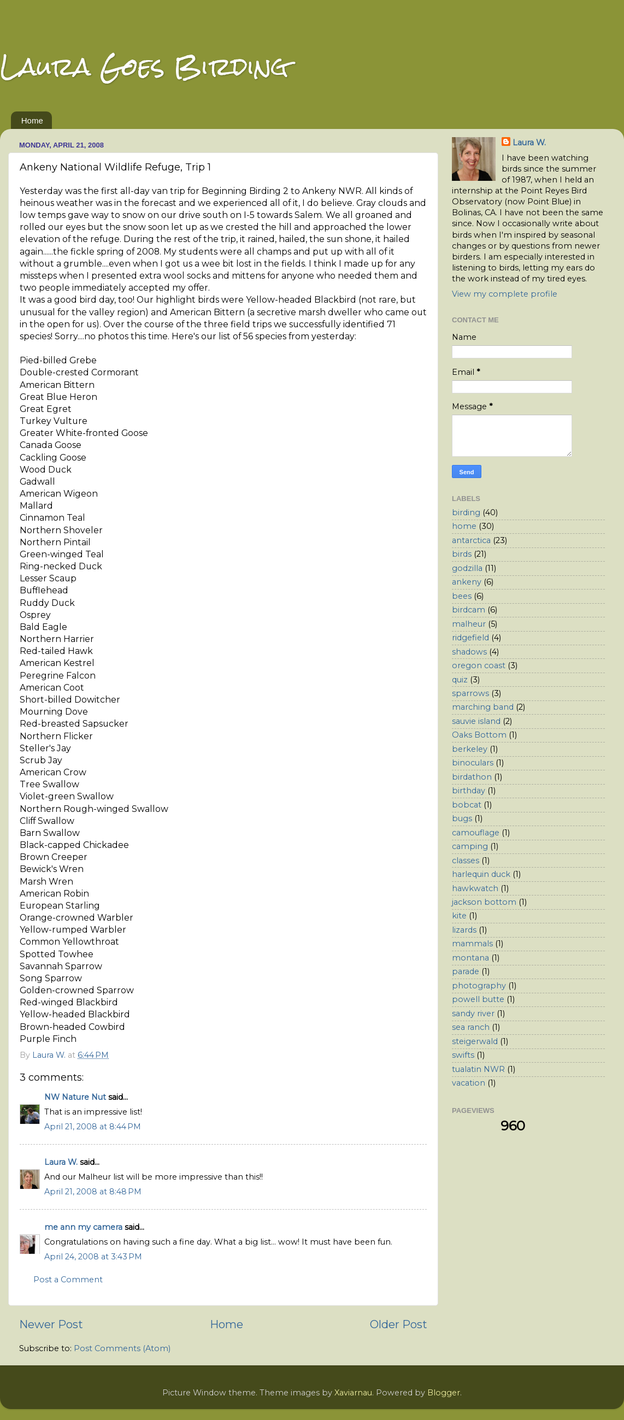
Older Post (398, 1324)
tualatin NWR (478, 1069)
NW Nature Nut (75, 1097)
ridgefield (470, 638)
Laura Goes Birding (144, 66)
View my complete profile (504, 294)
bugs (462, 818)
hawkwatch (475, 888)
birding (466, 512)
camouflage (475, 833)
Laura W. (61, 1162)
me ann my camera (83, 1227)
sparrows (470, 693)
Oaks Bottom (479, 735)
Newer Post (51, 1324)
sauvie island (476, 721)
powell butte (478, 999)
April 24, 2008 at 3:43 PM (93, 1257)
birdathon (472, 777)
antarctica (471, 540)
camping (470, 846)
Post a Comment (68, 1280)
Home (32, 120)
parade (465, 971)
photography (479, 986)
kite (459, 916)
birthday (468, 791)
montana (470, 958)
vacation (468, 1083)
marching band (483, 707)
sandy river (473, 1013)
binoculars (472, 763)
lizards (464, 930)
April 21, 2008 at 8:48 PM (93, 1192)
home (464, 526)
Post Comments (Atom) (122, 1348)
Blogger (443, 1393)
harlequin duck (481, 874)
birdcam (468, 610)
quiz (460, 680)
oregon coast (478, 665)
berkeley (469, 749)
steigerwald (475, 1041)
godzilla (467, 568)
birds (462, 554)
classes (465, 860)
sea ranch (471, 1027)
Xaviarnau (353, 1393)
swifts (463, 1055)
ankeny (466, 582)
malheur (469, 624)
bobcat (466, 805)
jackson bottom (484, 902)
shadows (469, 652)
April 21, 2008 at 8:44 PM (92, 1127)
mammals (472, 943)
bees (462, 596)
